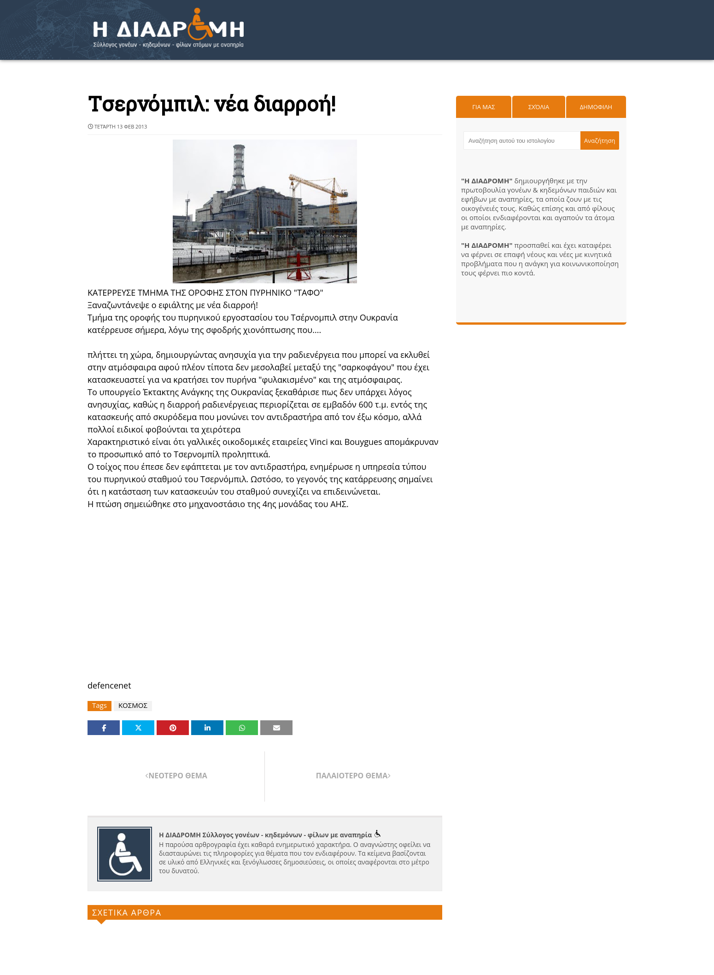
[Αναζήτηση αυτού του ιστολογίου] (521, 140)
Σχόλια (538, 107)
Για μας (483, 107)
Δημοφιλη (596, 107)
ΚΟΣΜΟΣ (132, 705)
